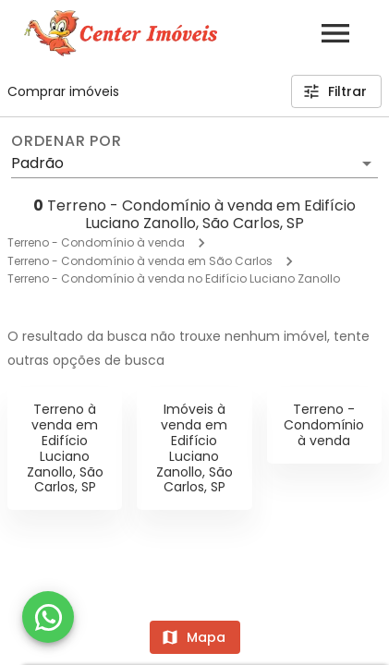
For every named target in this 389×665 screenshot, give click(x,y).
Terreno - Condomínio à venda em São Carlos (140, 261)
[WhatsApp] (48, 617)
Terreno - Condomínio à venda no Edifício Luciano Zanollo (173, 278)
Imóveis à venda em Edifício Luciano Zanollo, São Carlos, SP (194, 448)
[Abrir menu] (335, 33)
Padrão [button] (37, 163)
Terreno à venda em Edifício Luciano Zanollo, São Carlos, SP (65, 448)
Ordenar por (66, 141)
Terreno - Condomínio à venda (96, 242)
